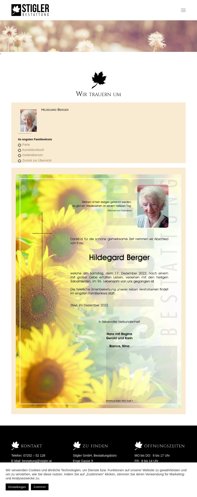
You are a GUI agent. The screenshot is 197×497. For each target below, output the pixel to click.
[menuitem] (183, 10)
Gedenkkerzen (32, 155)
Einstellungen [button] (17, 487)
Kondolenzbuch (33, 150)
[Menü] (183, 10)
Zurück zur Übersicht (36, 160)
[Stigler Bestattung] (30, 10)
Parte (26, 144)
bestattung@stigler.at (37, 461)
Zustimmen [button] (40, 486)
